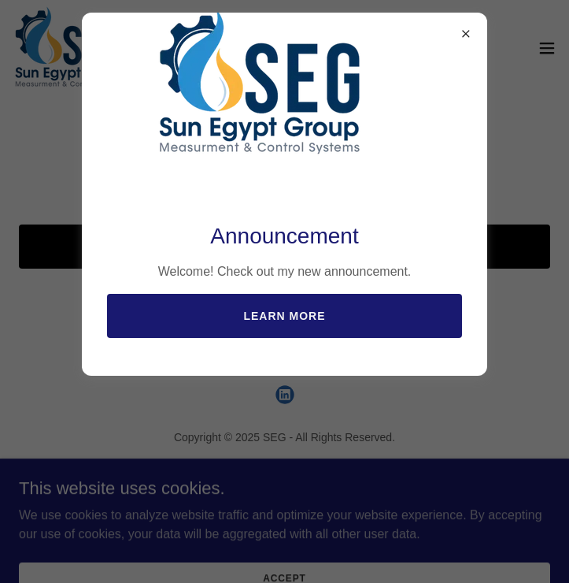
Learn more (284, 316)
